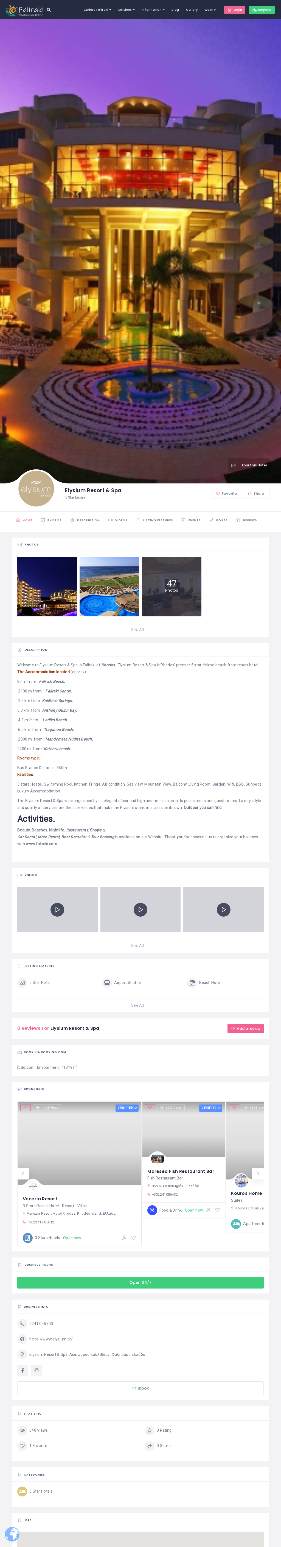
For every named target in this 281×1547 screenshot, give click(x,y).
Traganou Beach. (59, 729)
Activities (35, 819)
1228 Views (256, 1108)
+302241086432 (162, 1195)
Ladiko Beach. (55, 720)
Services (123, 9)
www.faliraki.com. (42, 844)
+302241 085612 (38, 1222)
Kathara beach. (57, 749)
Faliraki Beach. (52, 681)
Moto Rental (48, 837)
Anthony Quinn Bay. (59, 710)
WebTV (208, 9)
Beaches (39, 830)
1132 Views (48, 1108)
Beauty (23, 830)
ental (31, 837)
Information (150, 9)
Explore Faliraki (94, 9)
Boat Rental (71, 837)
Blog (173, 9)
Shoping (97, 830)
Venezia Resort (40, 1198)
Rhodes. (108, 665)
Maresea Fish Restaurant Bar (180, 1171)
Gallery (190, 9)
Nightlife (56, 830)
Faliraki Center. (58, 691)
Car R (22, 837)
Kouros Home (246, 1193)
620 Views (171, 1108)
